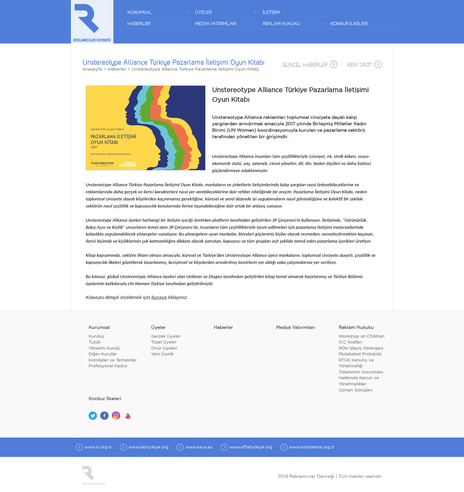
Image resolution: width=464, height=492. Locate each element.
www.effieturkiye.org (250, 447)
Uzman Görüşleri (355, 390)
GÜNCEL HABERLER (305, 65)
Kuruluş (96, 336)
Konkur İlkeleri (105, 399)
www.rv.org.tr (98, 447)
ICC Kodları (350, 342)
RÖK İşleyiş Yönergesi (361, 348)
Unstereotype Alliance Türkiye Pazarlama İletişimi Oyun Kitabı (195, 69)
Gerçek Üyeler (165, 336)
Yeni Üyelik (162, 354)
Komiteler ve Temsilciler (113, 360)
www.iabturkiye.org (149, 447)
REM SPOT (359, 65)
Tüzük (95, 342)
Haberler (117, 69)
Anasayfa (92, 69)
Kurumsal (99, 327)
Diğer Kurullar (103, 354)
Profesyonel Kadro (108, 366)
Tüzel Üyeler (164, 342)
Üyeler (158, 327)
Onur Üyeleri (164, 348)
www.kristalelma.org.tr (311, 447)
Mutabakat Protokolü (360, 354)
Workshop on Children (361, 336)
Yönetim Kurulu (104, 348)
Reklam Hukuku (356, 327)
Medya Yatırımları (295, 327)
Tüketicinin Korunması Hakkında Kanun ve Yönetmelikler (361, 378)
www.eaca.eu (199, 447)
